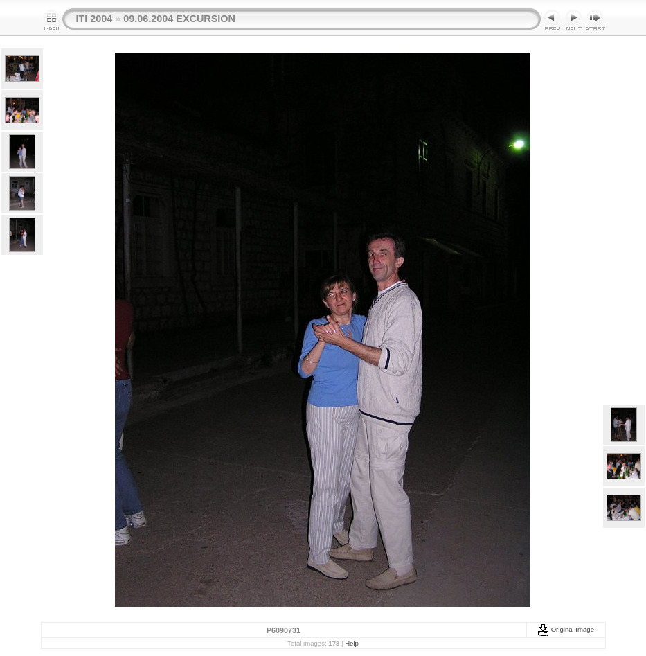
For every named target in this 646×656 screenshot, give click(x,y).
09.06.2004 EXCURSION (179, 18)
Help (352, 643)
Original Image (565, 629)
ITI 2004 (94, 18)
